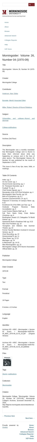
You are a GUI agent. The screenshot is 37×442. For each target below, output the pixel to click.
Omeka (4, 427)
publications (12, 374)
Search (30, 4)
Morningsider (7, 385)
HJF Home (8, 49)
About (6, 27)
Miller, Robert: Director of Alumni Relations (17, 107)
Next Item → (30, 418)
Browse (7, 31)
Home (7, 22)
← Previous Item (8, 416)
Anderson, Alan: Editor (10, 93)
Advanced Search (10, 36)
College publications (9, 127)
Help (6, 44)
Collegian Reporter (11, 40)
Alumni (4, 374)
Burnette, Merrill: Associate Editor (14, 100)
